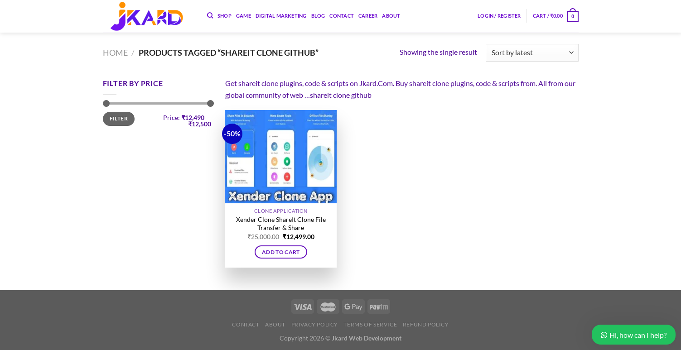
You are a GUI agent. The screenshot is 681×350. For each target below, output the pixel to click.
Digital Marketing (281, 16)
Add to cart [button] (281, 252)
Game (243, 16)
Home (115, 53)
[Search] (210, 15)
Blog (318, 16)
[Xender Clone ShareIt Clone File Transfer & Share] (281, 156)
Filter (119, 118)
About (391, 16)
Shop (224, 16)
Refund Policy (426, 324)
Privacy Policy (314, 324)
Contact (341, 16)
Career (367, 16)
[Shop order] (532, 53)
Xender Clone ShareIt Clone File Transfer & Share (281, 224)
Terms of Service (370, 324)
